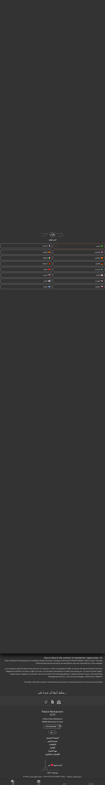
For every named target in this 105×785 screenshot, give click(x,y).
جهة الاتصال (52, 751)
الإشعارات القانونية (52, 754)
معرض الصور (53, 741)
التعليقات (52, 744)
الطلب (13, 782)
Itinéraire (91, 782)
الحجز (39, 782)
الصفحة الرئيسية (52, 738)
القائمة (52, 748)
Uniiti (49, 773)
